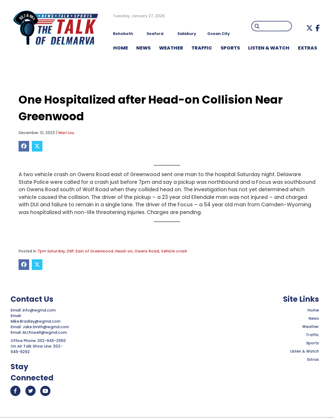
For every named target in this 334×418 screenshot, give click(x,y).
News (314, 318)
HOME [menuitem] (120, 48)
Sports (312, 343)
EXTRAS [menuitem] (307, 48)
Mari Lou (66, 132)
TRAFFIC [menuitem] (201, 48)
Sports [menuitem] (230, 48)
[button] (309, 28)
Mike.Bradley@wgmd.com (35, 321)
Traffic (312, 334)
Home (313, 310)
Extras (313, 359)
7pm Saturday (51, 251)
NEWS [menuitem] (143, 48)
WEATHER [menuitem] (171, 48)
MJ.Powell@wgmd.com (46, 332)
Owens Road (146, 251)
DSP (70, 251)
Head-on (124, 251)
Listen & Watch (304, 351)
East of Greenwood (94, 251)
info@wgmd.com (40, 310)
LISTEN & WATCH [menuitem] (268, 48)
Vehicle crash (174, 251)
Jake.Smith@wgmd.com (46, 327)
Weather (310, 326)
